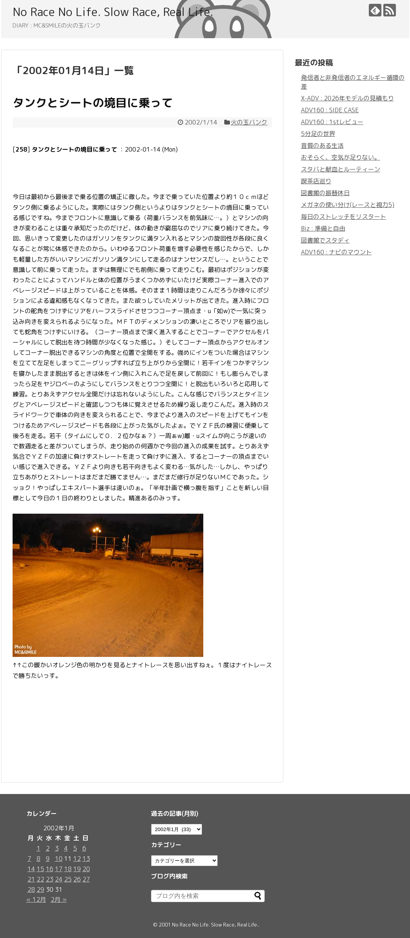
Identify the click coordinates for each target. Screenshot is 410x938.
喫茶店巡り (316, 181)
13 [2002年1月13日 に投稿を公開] (86, 858)
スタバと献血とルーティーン (340, 169)
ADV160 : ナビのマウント (336, 252)
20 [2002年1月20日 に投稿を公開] (86, 869)
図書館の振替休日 (325, 193)
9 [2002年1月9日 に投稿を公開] (48, 858)
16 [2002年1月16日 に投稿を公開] (49, 869)
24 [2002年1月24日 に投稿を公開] (59, 879)
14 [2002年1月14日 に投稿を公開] (31, 869)
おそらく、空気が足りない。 (340, 157)
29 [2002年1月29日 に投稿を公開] (40, 889)
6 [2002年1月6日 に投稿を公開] (84, 848)
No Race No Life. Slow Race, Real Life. (113, 12)
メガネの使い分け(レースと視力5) (347, 205)
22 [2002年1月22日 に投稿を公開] (40, 879)
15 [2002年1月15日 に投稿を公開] (40, 869)
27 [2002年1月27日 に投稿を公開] (86, 879)
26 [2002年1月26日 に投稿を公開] (77, 879)
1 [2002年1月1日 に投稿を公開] (38, 848)
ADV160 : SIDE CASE (330, 110)
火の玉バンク (249, 122)
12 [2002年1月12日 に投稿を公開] (77, 858)
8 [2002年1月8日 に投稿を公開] (38, 858)
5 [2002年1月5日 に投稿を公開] (75, 848)
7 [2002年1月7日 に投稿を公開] (29, 858)
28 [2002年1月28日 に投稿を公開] (31, 889)
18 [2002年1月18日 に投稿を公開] (68, 869)
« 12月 (36, 899)
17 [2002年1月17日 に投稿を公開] (59, 869)
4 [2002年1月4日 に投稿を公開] (66, 848)
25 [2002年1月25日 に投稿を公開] (68, 879)
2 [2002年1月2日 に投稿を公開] (48, 848)
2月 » (59, 899)
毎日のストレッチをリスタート (343, 216)
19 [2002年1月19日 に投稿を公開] (77, 869)
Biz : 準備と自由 (323, 228)
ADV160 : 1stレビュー (332, 122)
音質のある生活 (322, 145)
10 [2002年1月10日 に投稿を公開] (59, 858)
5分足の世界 (318, 133)
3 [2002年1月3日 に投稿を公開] (57, 848)
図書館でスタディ (325, 240)
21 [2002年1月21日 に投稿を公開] (31, 879)
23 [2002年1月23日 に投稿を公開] (49, 879)
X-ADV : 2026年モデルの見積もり (347, 98)
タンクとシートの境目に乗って (93, 103)
